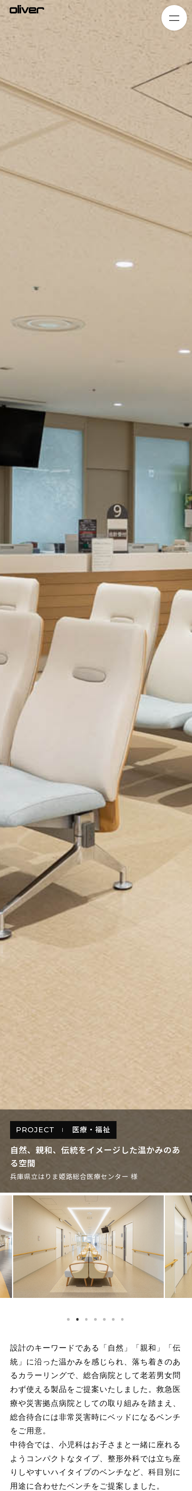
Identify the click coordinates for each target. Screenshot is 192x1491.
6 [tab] (113, 1319)
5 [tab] (104, 1319)
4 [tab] (95, 1319)
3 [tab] (86, 1319)
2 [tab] (77, 1319)
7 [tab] (122, 1319)
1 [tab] (68, 1319)
